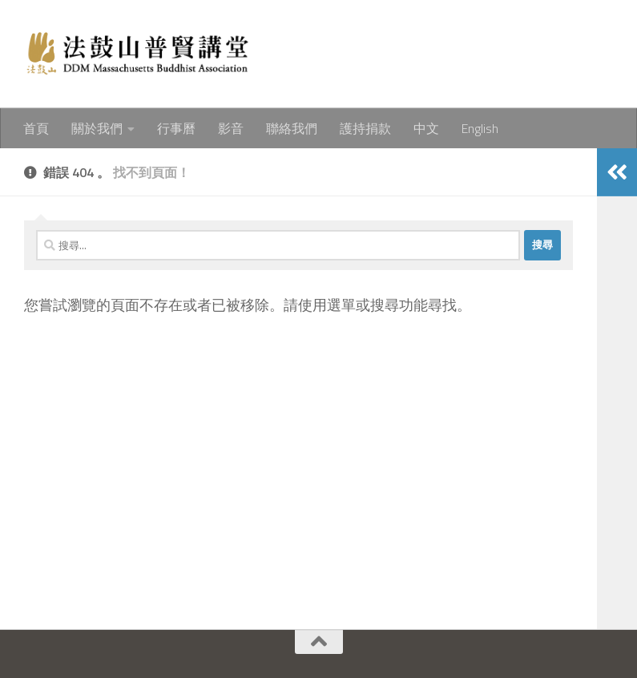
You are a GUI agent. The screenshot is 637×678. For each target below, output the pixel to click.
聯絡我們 (291, 128)
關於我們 (97, 128)
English (480, 128)
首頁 (36, 128)
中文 (426, 128)
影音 (231, 128)
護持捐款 (365, 128)
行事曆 (176, 128)
